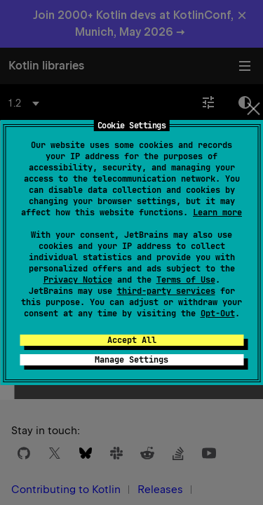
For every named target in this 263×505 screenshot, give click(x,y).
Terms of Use (185, 279)
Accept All (131, 340)
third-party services (166, 291)
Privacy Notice (77, 279)
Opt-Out (218, 313)
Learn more (217, 212)
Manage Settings (131, 359)
